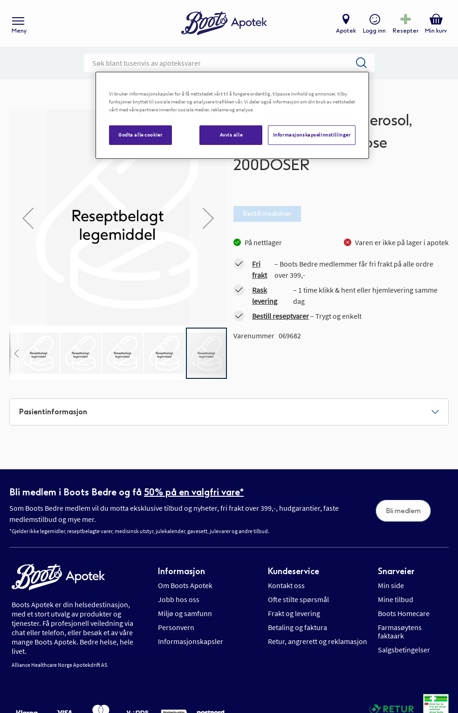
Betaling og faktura (297, 627)
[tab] (229, 412)
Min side (391, 585)
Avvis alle (231, 134)
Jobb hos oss (178, 599)
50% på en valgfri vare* (194, 492)
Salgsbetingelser (404, 649)
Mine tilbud (395, 599)
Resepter (405, 30)
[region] (232, 115)
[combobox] (229, 63)
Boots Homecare (404, 613)
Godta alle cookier (140, 134)
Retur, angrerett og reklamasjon (317, 641)
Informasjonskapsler (190, 641)
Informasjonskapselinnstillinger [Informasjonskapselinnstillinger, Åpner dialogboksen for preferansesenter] (312, 134)
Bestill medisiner (267, 214)
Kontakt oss (286, 585)
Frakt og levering (294, 613)
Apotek (346, 30)
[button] (28, 218)
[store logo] (224, 23)
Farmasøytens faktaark (400, 631)
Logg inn (374, 30)
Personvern (176, 627)
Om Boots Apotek (185, 585)
